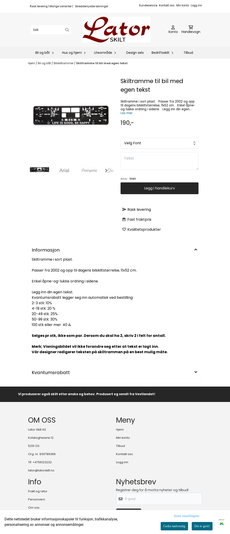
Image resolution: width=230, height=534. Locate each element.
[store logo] (116, 30)
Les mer (127, 113)
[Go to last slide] (35, 170)
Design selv (135, 52)
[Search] (67, 30)
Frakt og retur (37, 491)
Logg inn (196, 5)
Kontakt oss (166, 5)
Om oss (33, 508)
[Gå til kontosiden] (173, 30)
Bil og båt (45, 63)
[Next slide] (106, 170)
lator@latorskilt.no (41, 470)
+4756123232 (42, 462)
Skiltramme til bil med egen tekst (102, 63)
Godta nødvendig (174, 526)
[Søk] (51, 29)
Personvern (36, 499)
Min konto (182, 5)
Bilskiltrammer (64, 63)
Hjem (32, 63)
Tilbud (188, 52)
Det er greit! (202, 526)
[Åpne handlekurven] (191, 30)
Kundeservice (148, 5)
